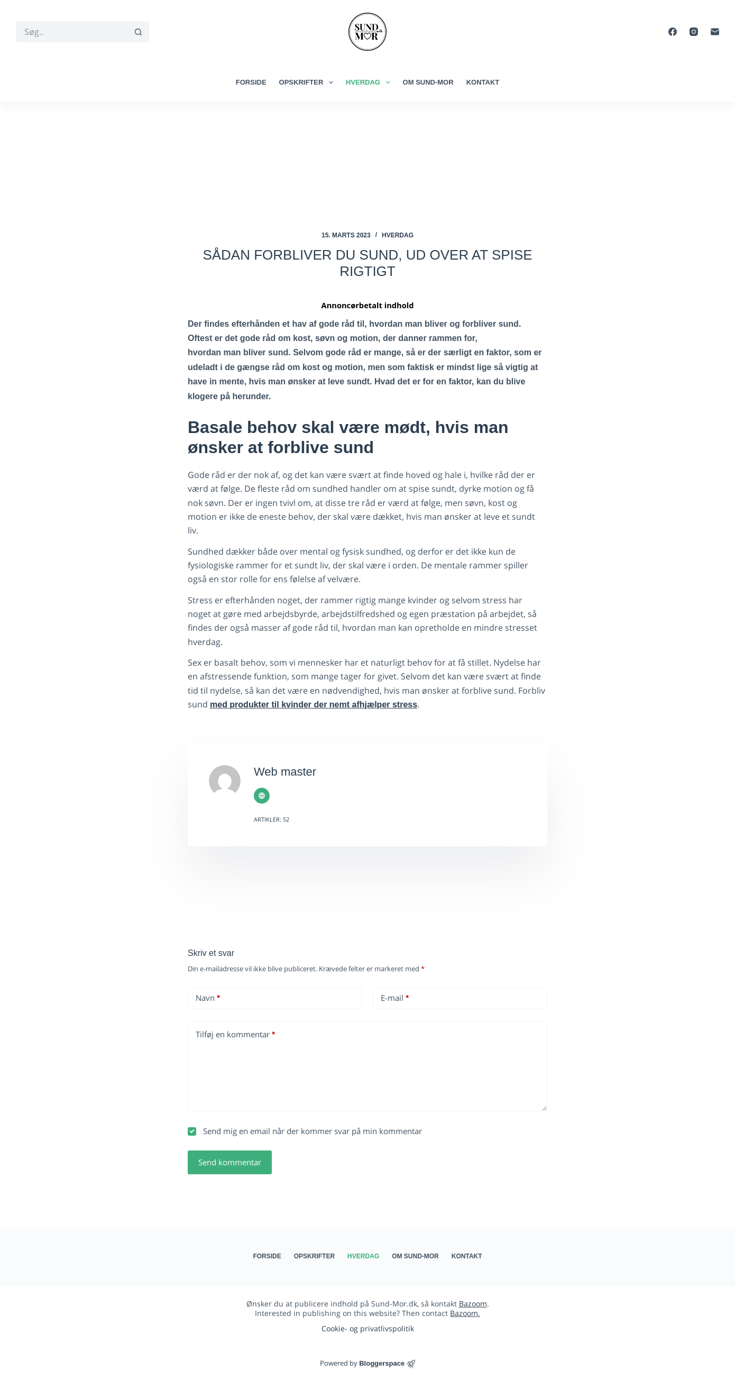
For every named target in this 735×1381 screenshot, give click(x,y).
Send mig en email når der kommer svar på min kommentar (305, 1131)
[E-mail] (715, 31)
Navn (208, 998)
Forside (251, 82)
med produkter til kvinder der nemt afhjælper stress (313, 704)
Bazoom (473, 1304)
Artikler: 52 (271, 819)
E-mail (395, 998)
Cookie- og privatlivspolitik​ (367, 1328)
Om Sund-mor (428, 82)
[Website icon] (262, 796)
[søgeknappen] (138, 31)
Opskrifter (308, 82)
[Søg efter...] (72, 31)
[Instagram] (694, 31)
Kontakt (483, 82)
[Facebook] (672, 31)
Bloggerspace (382, 1363)
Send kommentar (229, 1162)
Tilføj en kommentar (235, 1034)
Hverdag (370, 82)
